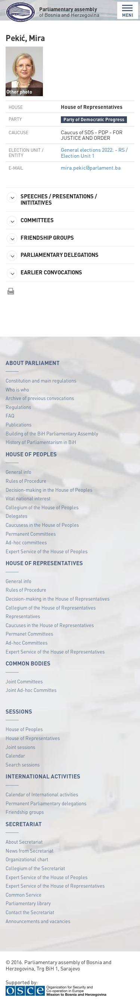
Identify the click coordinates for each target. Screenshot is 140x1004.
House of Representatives (33, 738)
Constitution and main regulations (41, 380)
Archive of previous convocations (40, 398)
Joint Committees (24, 681)
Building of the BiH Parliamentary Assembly (52, 433)
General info (18, 472)
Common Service (23, 894)
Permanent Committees (31, 534)
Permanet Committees (29, 633)
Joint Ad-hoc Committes (31, 690)
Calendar (15, 755)
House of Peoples (24, 729)
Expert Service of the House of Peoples (46, 551)
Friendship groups (25, 812)
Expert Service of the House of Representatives (55, 651)
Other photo (19, 91)
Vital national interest (28, 498)
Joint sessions (20, 747)
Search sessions (23, 764)
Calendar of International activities (42, 794)
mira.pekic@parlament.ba (91, 167)
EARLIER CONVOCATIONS (44, 273)
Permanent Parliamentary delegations (46, 803)
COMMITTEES (30, 221)
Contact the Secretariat (30, 912)
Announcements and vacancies (38, 921)
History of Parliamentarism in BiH (41, 442)
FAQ (10, 415)
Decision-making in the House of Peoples (49, 490)
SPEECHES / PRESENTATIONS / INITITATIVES (52, 199)
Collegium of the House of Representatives (51, 607)
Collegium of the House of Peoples (42, 507)
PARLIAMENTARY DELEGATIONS (53, 256)
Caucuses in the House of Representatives (50, 625)
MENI (127, 11)
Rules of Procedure (26, 481)
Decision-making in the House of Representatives (57, 598)
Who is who (17, 389)
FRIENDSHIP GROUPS (40, 238)
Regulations (18, 407)
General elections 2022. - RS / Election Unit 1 (94, 152)
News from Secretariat (29, 850)
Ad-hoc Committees (26, 642)
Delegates (16, 516)
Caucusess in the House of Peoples (42, 525)
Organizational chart (27, 859)
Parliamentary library (28, 903)
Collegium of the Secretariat (35, 868)
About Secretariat (24, 841)
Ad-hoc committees (26, 542)
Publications (18, 424)
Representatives (23, 616)
